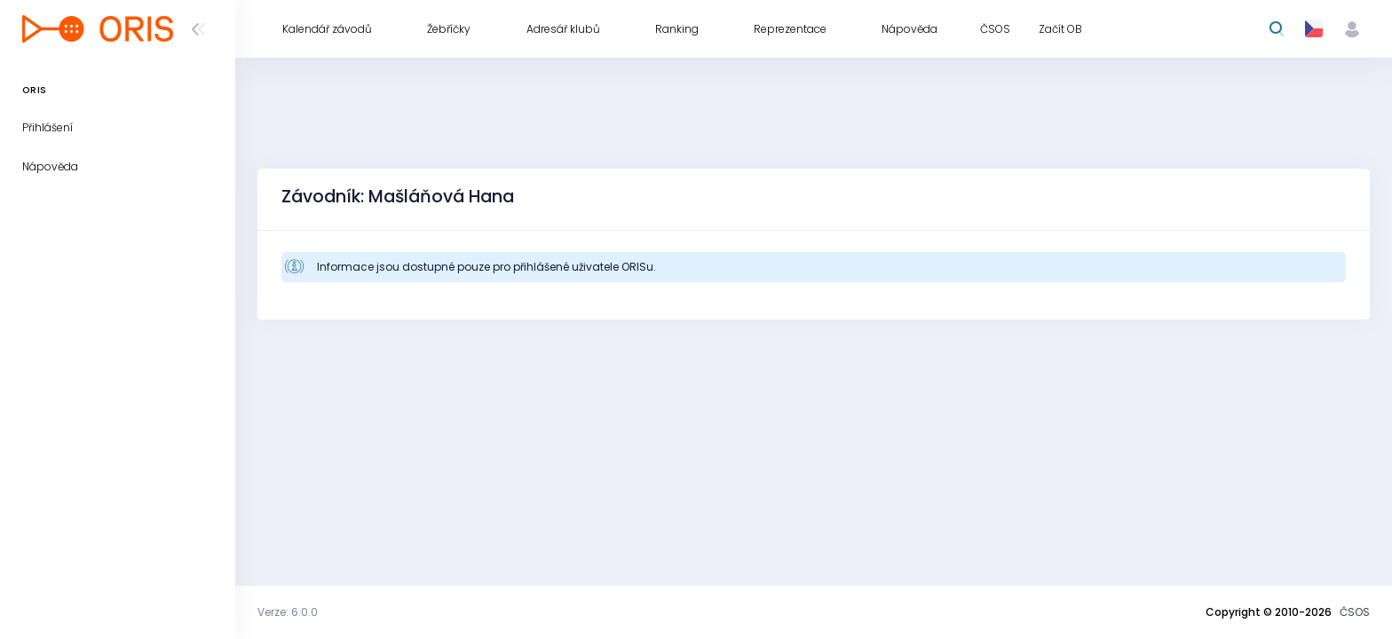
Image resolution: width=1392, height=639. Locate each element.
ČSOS (1355, 611)
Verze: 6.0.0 (287, 611)
